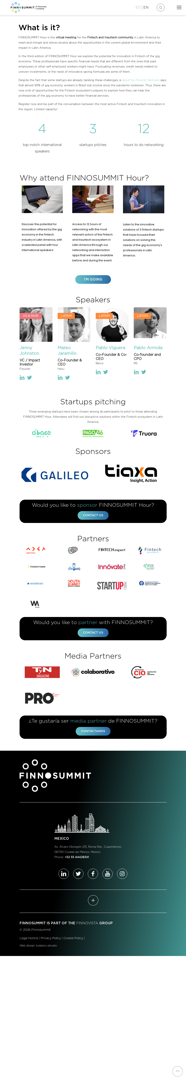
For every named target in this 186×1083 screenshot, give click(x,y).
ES (138, 7)
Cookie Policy (73, 939)
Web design (27, 947)
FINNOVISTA (87, 924)
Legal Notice (29, 939)
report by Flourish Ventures (141, 80)
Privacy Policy (51, 939)
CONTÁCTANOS (93, 732)
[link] (42, 433)
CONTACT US (93, 516)
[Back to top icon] (177, 1071)
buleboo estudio (46, 947)
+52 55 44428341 (77, 858)
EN (146, 7)
